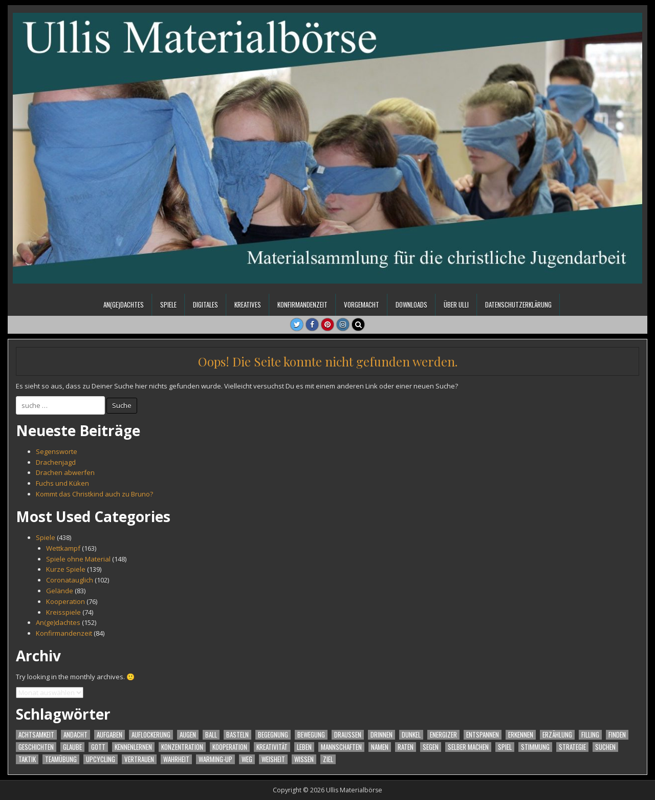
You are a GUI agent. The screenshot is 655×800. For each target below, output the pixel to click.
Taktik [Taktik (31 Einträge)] (27, 759)
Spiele (168, 304)
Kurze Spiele (65, 569)
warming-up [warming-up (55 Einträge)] (215, 759)
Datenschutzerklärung (518, 304)
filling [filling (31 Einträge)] (590, 735)
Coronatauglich (69, 580)
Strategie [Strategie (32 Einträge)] (572, 747)
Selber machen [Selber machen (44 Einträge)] (468, 747)
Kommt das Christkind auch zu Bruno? (94, 494)
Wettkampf (63, 548)
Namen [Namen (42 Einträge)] (379, 747)
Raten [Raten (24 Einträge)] (405, 747)
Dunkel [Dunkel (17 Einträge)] (411, 735)
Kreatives (247, 304)
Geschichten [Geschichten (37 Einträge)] (36, 747)
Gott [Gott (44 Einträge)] (98, 747)
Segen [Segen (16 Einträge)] (431, 747)
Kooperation (65, 601)
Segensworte (56, 451)
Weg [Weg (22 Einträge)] (247, 759)
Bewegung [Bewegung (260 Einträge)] (311, 735)
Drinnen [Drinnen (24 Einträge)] (381, 735)
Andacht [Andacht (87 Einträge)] (75, 735)
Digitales (205, 304)
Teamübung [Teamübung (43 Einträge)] (61, 759)
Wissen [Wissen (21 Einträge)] (304, 759)
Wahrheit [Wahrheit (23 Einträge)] (176, 759)
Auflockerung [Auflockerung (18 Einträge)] (151, 735)
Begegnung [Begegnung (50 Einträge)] (273, 735)
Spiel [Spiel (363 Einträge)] (505, 747)
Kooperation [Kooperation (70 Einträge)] (229, 747)
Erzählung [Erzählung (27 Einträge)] (557, 735)
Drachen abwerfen (65, 472)
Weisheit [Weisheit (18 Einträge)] (273, 759)
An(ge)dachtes (123, 304)
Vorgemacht (361, 304)
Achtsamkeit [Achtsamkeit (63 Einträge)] (36, 735)
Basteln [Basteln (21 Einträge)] (237, 735)
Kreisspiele (63, 612)
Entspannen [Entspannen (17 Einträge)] (482, 735)
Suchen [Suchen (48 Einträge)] (605, 747)
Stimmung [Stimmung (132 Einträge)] (535, 747)
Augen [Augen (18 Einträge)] (188, 735)
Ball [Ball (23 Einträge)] (211, 735)
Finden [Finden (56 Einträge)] (617, 735)
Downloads (411, 304)
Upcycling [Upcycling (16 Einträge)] (100, 759)
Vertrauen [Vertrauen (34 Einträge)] (139, 759)
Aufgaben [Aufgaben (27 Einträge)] (109, 735)
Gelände (59, 590)
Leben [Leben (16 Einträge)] (304, 747)
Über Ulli (456, 304)
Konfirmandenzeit (302, 304)
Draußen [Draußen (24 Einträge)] (347, 735)
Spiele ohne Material (78, 559)
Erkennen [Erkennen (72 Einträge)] (520, 735)
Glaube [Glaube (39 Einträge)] (72, 747)
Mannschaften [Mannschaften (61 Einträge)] (341, 747)
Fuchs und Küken (62, 483)
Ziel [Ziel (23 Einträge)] (328, 759)
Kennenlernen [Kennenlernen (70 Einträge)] (133, 747)
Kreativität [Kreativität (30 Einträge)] (272, 747)
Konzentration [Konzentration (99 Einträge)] (182, 747)
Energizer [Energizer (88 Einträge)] (443, 735)
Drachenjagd (56, 462)
